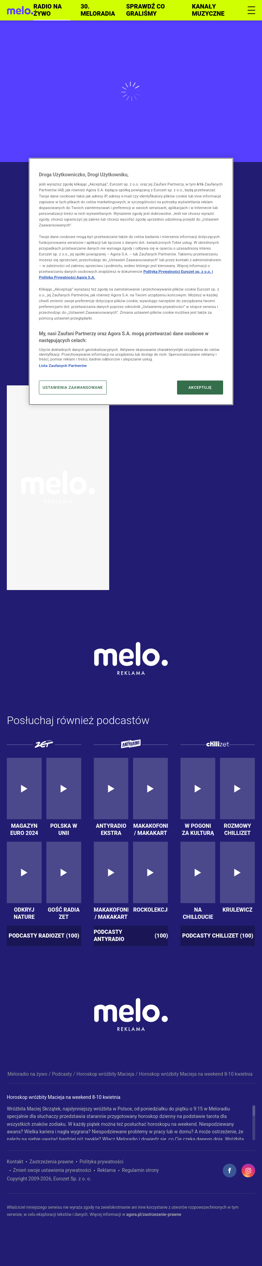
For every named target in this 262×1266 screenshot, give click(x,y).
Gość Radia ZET (64, 913)
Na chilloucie (198, 913)
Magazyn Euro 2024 (24, 829)
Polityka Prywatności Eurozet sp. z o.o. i (178, 271)
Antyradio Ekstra (111, 829)
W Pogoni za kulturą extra (198, 829)
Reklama (106, 1170)
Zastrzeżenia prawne (51, 1161)
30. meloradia (98, 10)
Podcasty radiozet (44, 936)
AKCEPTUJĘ (200, 387)
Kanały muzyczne (208, 10)
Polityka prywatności (101, 1161)
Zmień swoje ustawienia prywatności (52, 1170)
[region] (131, 1122)
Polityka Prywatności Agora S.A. (67, 277)
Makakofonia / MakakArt (150, 829)
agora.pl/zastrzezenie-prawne (153, 1214)
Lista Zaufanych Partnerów (63, 365)
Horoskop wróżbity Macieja (105, 1074)
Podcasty (62, 1074)
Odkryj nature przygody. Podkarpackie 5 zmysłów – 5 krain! (24, 913)
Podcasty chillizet (217, 936)
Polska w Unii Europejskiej (63, 829)
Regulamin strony (140, 1170)
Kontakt (15, 1161)
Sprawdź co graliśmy (145, 10)
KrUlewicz (237, 910)
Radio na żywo (47, 10)
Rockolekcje (150, 910)
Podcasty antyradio (131, 935)
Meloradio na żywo (27, 1074)
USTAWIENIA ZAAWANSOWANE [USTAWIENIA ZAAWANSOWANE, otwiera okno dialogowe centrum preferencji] (73, 387)
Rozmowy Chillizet (237, 829)
